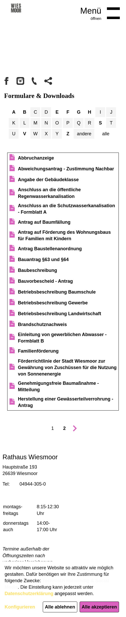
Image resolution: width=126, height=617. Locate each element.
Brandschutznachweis (42, 324)
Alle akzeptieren (99, 607)
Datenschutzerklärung (29, 593)
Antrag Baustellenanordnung (50, 248)
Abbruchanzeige (36, 158)
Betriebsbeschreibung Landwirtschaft (59, 313)
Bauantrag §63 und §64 (43, 259)
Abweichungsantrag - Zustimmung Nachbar (66, 168)
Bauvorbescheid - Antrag (45, 281)
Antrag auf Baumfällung (44, 222)
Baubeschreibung (37, 270)
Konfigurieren (20, 607)
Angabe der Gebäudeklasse (48, 179)
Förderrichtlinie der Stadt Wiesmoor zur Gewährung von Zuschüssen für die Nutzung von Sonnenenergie (67, 367)
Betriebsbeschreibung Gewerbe (53, 302)
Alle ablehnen (60, 607)
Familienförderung (38, 351)
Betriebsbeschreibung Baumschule (57, 292)
